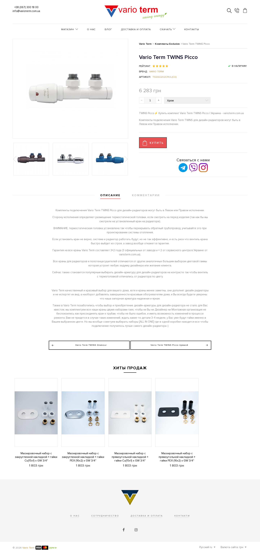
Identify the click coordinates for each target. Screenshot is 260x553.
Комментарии (146, 195)
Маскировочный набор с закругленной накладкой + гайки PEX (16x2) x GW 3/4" (83, 457)
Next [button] (125, 159)
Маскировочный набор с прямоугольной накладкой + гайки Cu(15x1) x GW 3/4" (130, 457)
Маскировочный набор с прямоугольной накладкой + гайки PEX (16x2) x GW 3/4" (177, 457)
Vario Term (156, 71)
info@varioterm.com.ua (26, 11)
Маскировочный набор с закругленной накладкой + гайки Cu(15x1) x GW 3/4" (36, 457)
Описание (110, 195)
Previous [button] (15, 159)
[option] (31, 159)
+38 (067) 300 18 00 (26, 7)
